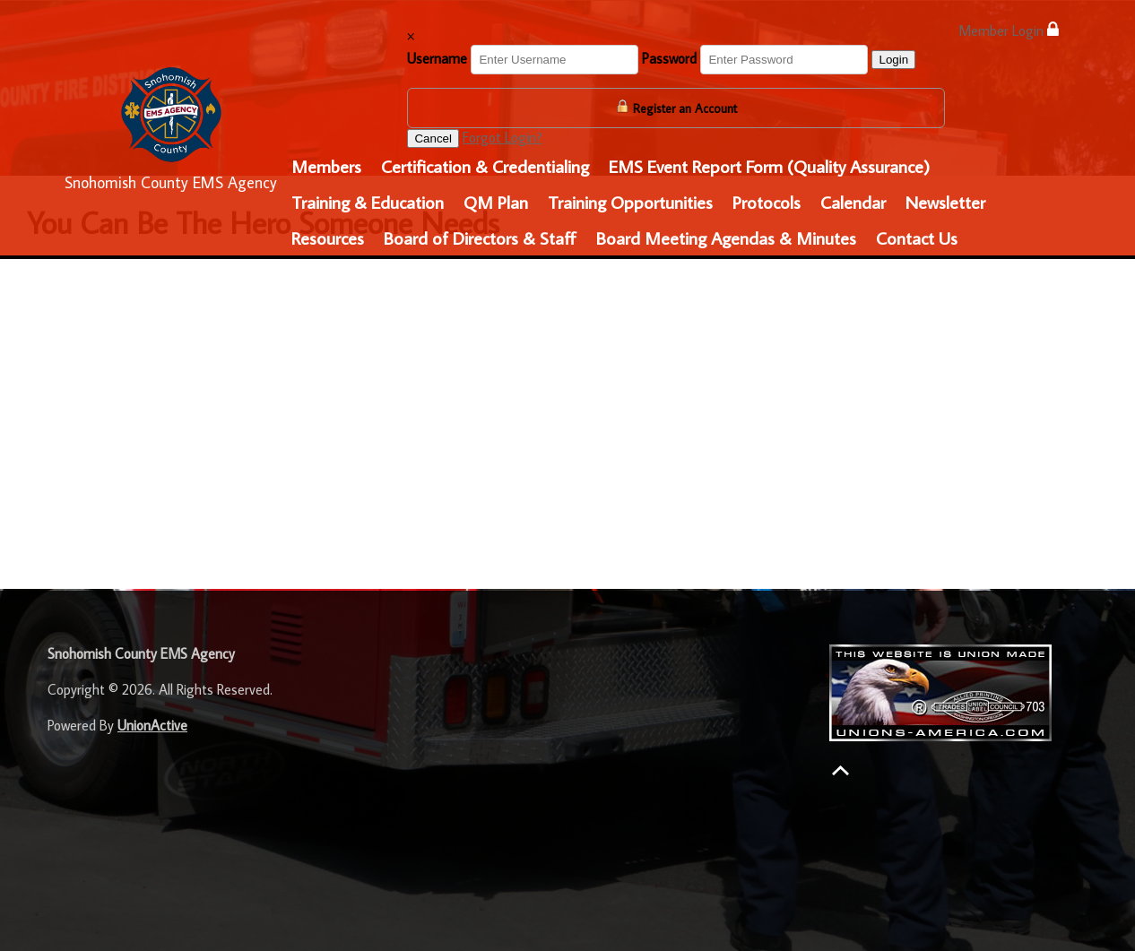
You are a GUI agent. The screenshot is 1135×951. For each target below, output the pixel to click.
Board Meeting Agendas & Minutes (726, 237)
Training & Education (367, 201)
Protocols (766, 201)
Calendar (853, 201)
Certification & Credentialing (485, 165)
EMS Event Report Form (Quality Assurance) (769, 165)
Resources (327, 237)
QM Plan (496, 201)
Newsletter (945, 201)
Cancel (433, 138)
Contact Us (916, 237)
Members (326, 165)
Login (893, 59)
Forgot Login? (502, 137)
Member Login (1008, 30)
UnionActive (152, 725)
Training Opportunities (630, 201)
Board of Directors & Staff (480, 237)
